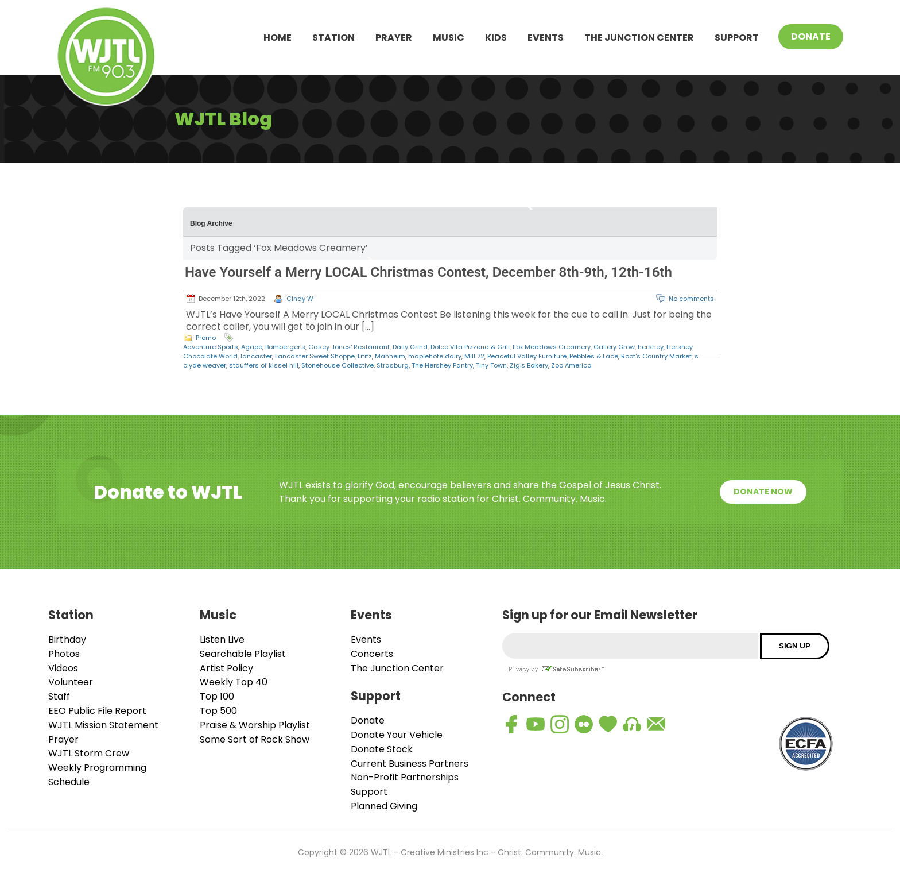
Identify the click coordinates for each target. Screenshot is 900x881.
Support (737, 37)
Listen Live (222, 639)
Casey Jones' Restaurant (349, 346)
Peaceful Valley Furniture (527, 356)
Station (333, 37)
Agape (251, 346)
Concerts (372, 653)
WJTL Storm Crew (88, 753)
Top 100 (217, 696)
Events (545, 37)
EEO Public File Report (97, 710)
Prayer (393, 37)
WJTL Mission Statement (103, 725)
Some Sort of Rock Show (254, 739)
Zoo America (571, 365)
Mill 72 (474, 356)
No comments (691, 298)
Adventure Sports (210, 346)
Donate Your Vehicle (397, 734)
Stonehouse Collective (337, 365)
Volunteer (70, 682)
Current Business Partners (409, 763)
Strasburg (393, 365)
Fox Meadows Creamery (552, 346)
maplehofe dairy (434, 356)
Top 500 (218, 710)
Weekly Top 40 (233, 682)
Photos (64, 653)
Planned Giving (384, 806)
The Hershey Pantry (442, 365)
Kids (496, 37)
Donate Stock (382, 749)
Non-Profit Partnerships (405, 777)
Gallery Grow (614, 346)
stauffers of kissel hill (263, 365)
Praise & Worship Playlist (255, 725)
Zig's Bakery (529, 365)
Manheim (390, 356)
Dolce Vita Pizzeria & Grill (470, 346)
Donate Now (763, 491)
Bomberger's (285, 346)
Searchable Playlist (243, 653)
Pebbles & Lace (593, 356)
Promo (206, 337)
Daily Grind (410, 346)
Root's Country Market (656, 356)
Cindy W (299, 298)
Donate (811, 36)
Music (448, 37)
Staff (59, 696)
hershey (651, 346)
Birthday (67, 639)
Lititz (365, 356)
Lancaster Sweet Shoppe (315, 356)
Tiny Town (491, 365)
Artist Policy (226, 668)
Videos (63, 668)
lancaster (256, 356)
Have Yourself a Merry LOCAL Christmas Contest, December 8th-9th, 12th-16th (428, 272)
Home (277, 37)
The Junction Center (639, 37)
